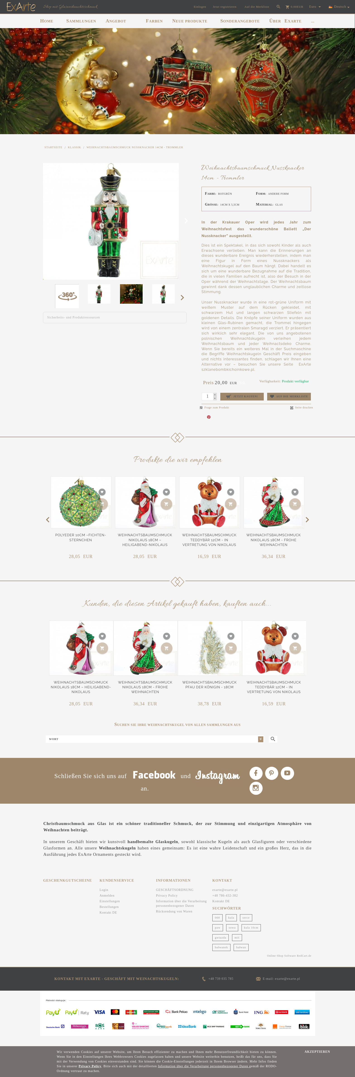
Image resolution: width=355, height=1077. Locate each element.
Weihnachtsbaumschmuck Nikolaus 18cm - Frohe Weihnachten (273, 540)
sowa (232, 937)
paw (218, 937)
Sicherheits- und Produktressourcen (73, 317)
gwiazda (220, 947)
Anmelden (107, 905)
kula (231, 927)
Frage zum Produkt (214, 407)
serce (246, 927)
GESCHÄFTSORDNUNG (175, 899)
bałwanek (221, 957)
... (312, 21)
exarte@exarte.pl (225, 899)
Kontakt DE (108, 922)
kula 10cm (251, 937)
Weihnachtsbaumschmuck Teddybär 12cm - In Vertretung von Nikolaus (209, 540)
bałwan (241, 957)
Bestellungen (109, 916)
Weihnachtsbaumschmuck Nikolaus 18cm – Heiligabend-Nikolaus (145, 540)
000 (217, 927)
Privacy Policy (167, 905)
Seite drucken (301, 407)
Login (104, 899)
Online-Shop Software (281, 965)
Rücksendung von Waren (174, 921)
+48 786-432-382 (225, 905)
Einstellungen (110, 911)
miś (237, 947)
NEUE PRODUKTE (189, 20)
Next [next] (184, 297)
